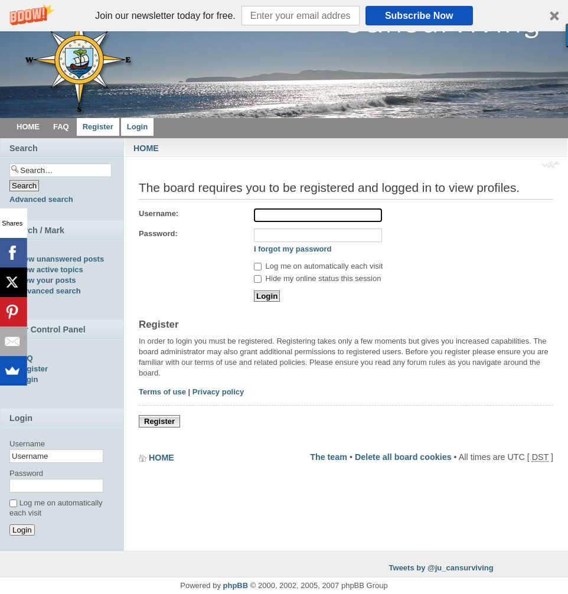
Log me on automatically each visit (318, 266)
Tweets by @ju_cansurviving (441, 567)
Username (27, 443)
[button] (284, 15)
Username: (158, 213)
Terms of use (162, 391)
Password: (158, 233)
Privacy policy (218, 391)
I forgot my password (292, 248)
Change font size (550, 165)
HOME (146, 148)
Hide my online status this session (317, 278)
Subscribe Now (419, 16)
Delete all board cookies (403, 457)
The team (328, 457)
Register (159, 421)
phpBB (236, 585)
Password (26, 473)
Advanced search (41, 199)
